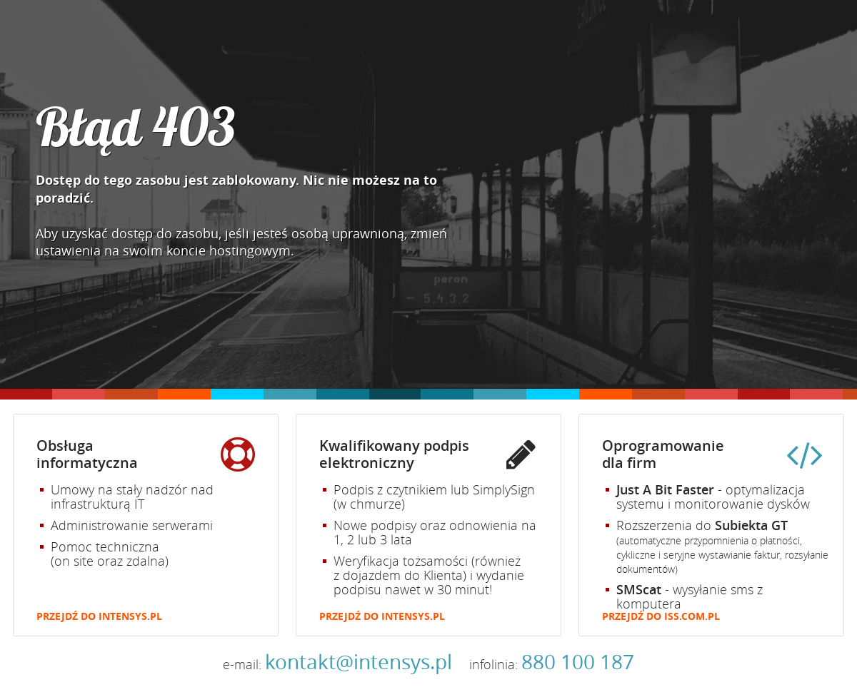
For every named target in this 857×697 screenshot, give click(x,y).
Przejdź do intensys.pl (99, 616)
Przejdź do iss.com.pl (661, 616)
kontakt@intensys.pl (358, 661)
